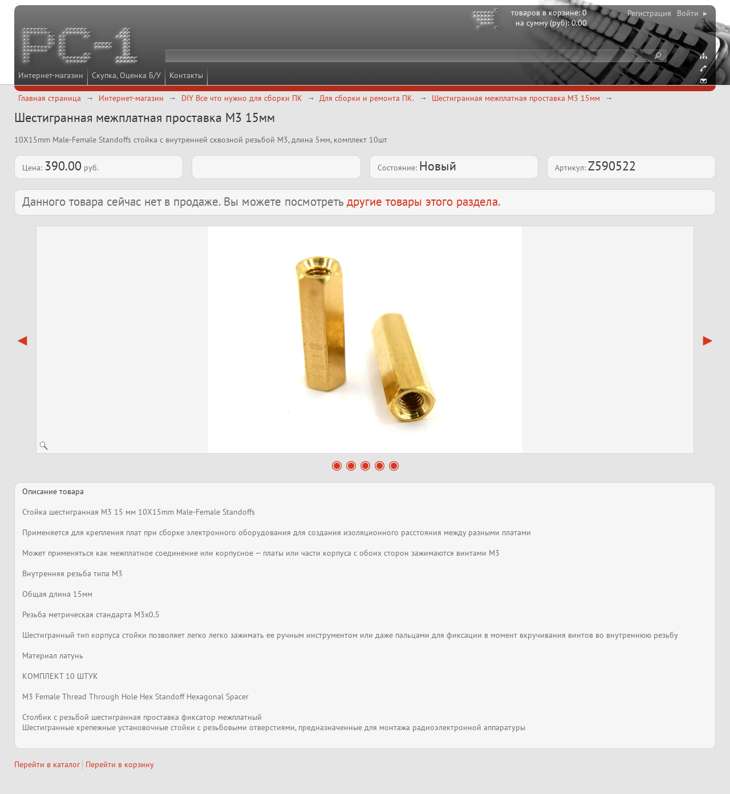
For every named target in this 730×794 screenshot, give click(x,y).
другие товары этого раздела (422, 201)
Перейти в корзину (120, 764)
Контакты (186, 75)
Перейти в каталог (47, 764)
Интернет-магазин (50, 75)
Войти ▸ (692, 13)
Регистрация (649, 13)
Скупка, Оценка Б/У (126, 75)
